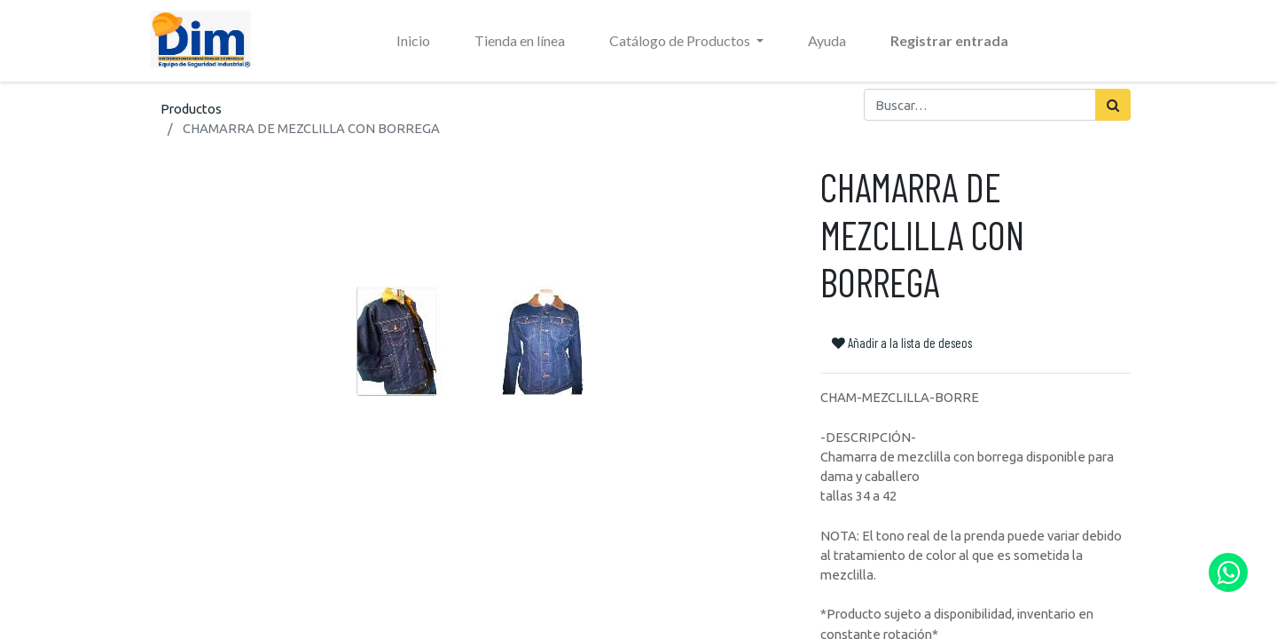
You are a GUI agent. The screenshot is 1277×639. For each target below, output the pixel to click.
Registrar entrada (949, 40)
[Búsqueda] (1113, 105)
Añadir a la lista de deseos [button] (902, 343)
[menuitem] (413, 40)
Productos (191, 108)
